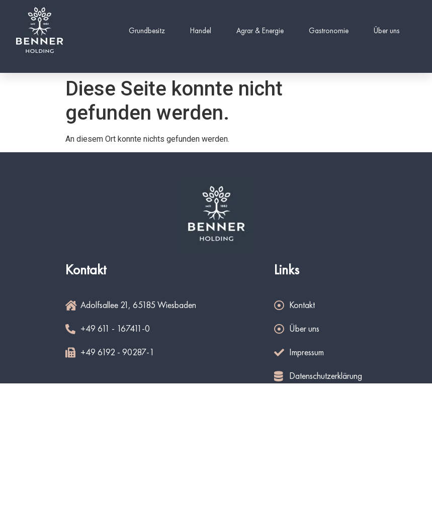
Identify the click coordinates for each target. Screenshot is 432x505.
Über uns (386, 31)
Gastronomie (329, 31)
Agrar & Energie (260, 31)
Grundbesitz (147, 31)
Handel (200, 31)
